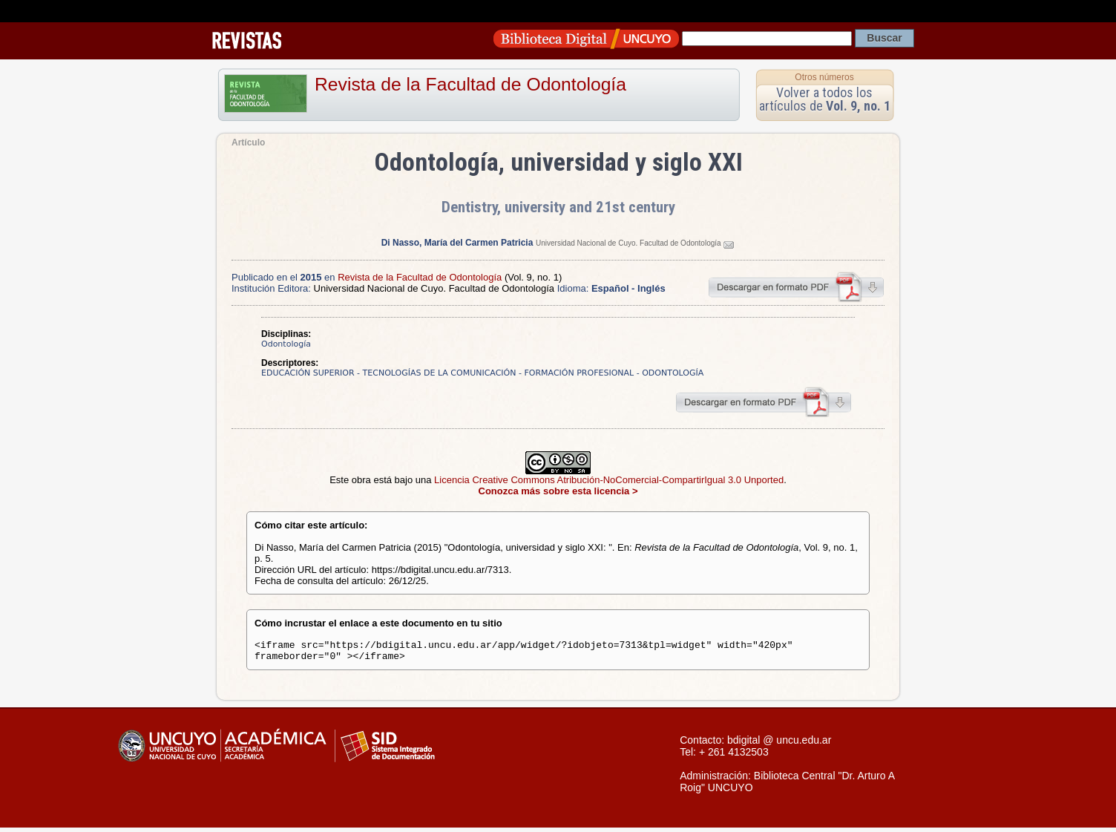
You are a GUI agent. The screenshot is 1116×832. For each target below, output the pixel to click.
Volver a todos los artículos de (824, 99)
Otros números (824, 77)
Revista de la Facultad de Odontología (470, 84)
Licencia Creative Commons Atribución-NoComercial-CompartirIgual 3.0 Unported (609, 479)
